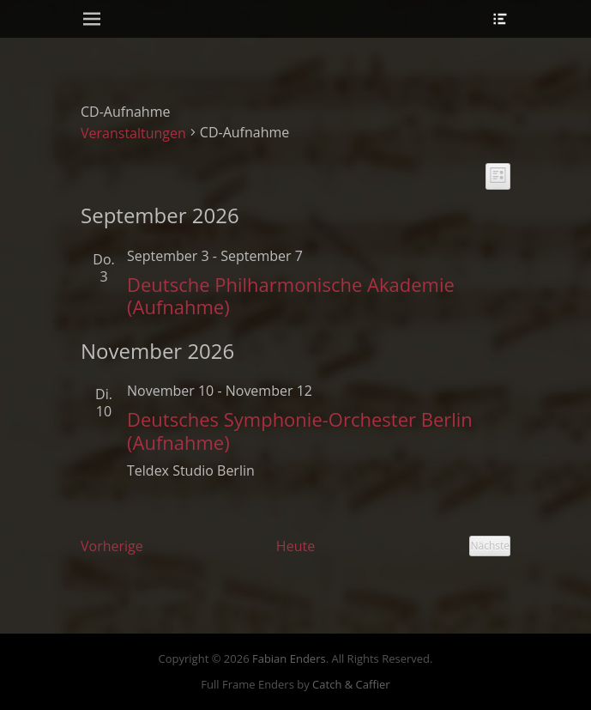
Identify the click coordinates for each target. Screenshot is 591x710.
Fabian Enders (289, 658)
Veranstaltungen (133, 133)
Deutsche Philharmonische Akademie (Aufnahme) (291, 295)
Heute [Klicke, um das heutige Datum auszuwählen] (295, 546)
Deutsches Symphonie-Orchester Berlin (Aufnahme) (300, 430)
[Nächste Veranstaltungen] (489, 546)
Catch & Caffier (351, 684)
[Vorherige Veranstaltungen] (112, 546)
